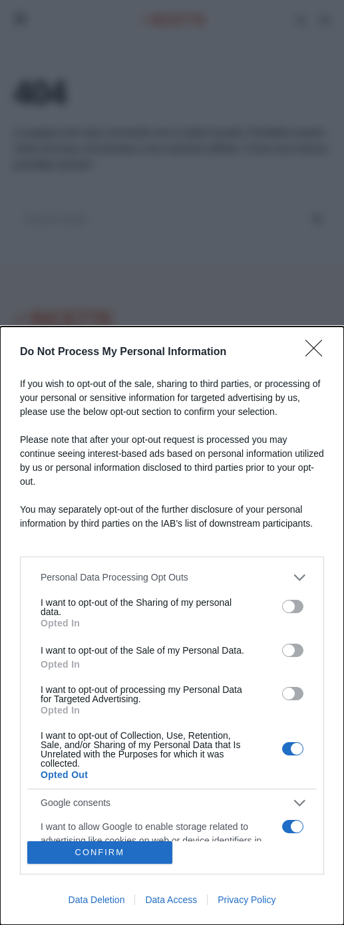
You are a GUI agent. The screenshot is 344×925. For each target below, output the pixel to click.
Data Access (171, 899)
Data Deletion (97, 899)
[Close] (318, 352)
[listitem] (172, 578)
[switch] (292, 606)
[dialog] (172, 626)
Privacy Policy (246, 899)
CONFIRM (99, 853)
